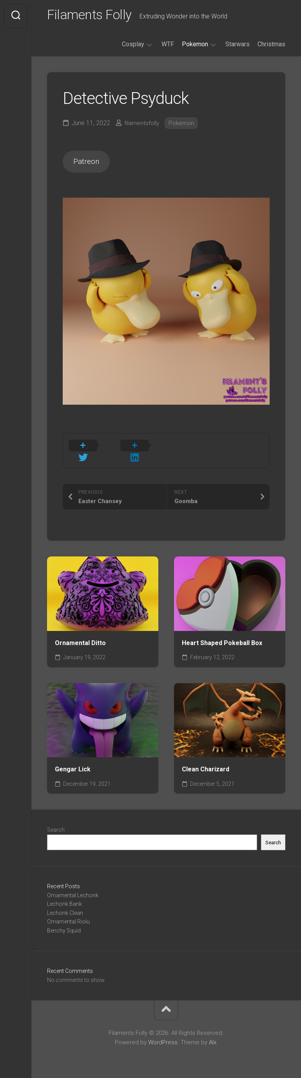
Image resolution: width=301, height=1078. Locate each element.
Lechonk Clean (65, 908)
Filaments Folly (93, 16)
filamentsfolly (142, 125)
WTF (167, 46)
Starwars (237, 46)
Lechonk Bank (64, 899)
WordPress (163, 1038)
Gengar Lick (73, 765)
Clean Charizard (205, 765)
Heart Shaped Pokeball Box (222, 638)
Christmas (271, 46)
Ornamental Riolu (68, 917)
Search (56, 825)
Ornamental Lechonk (72, 890)
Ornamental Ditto (80, 638)
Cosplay (133, 46)
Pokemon (195, 46)
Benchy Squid (64, 926)
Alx (212, 1038)
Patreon (88, 165)
